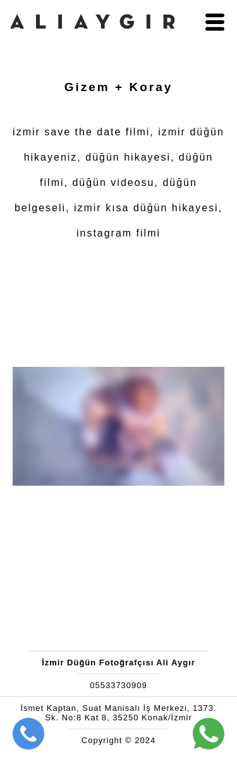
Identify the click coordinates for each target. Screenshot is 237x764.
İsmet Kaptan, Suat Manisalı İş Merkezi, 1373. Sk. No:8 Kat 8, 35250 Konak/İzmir (118, 712)
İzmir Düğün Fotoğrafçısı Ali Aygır (118, 662)
